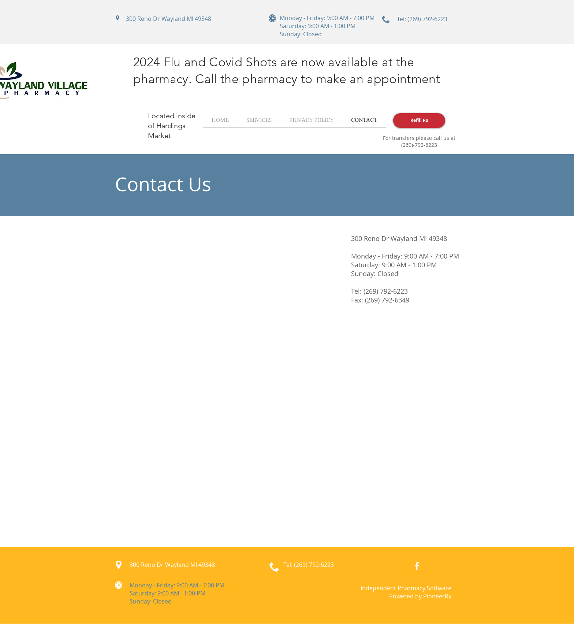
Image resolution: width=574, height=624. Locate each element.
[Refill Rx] (419, 120)
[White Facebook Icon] (416, 566)
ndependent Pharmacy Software (406, 588)
